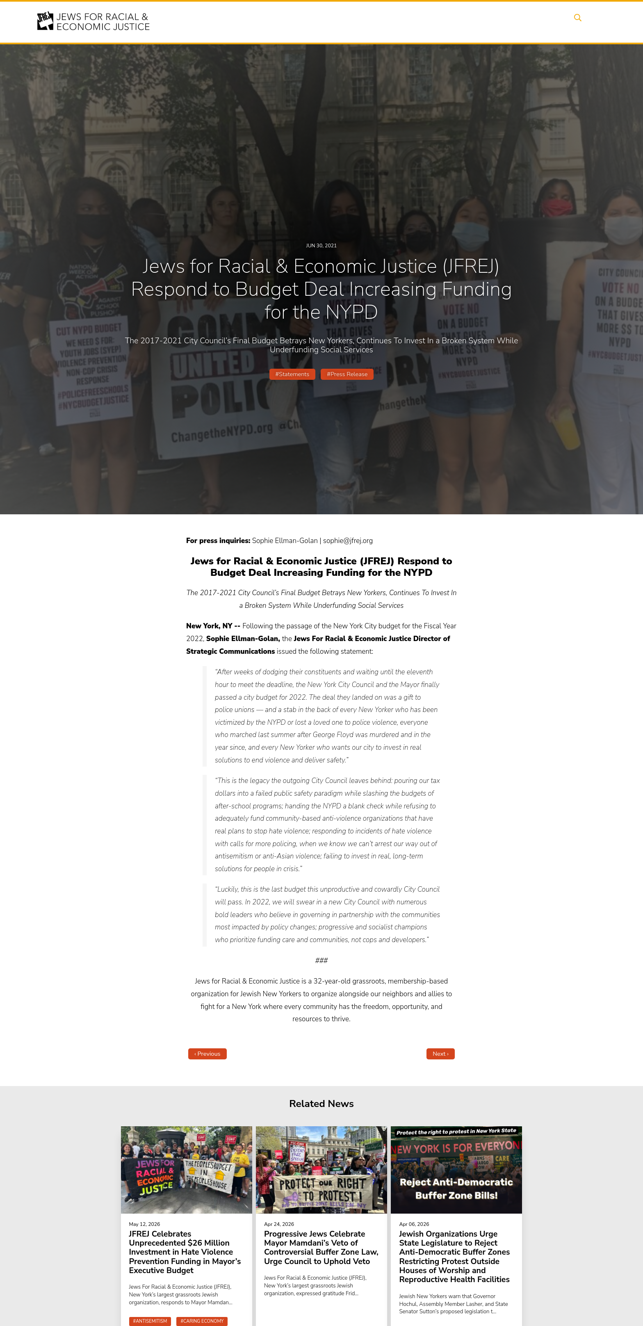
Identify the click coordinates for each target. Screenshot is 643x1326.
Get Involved (479, 21)
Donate (521, 21)
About (289, 21)
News (439, 21)
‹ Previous (207, 1054)
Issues (354, 21)
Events (321, 21)
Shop (553, 21)
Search (584, 21)
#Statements (293, 374)
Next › (441, 1054)
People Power (396, 21)
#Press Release (347, 374)
